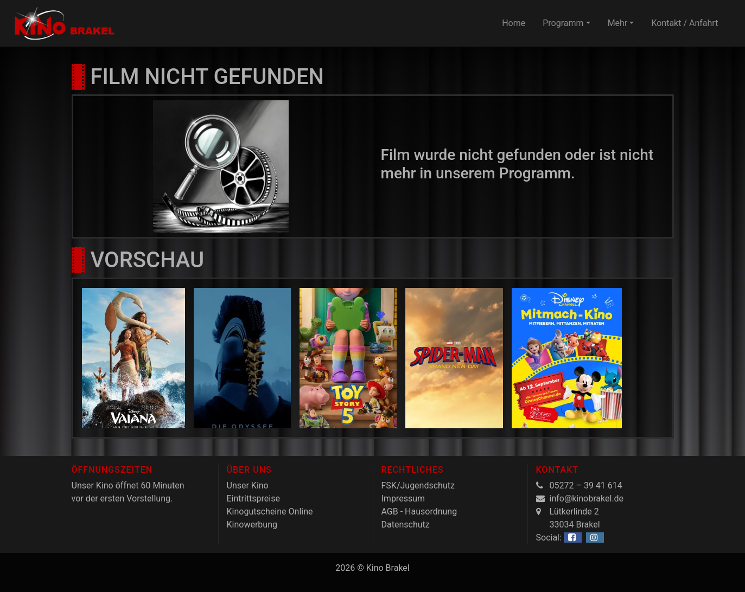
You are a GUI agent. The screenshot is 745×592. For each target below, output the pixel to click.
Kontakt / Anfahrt (684, 23)
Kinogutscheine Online (270, 511)
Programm (563, 23)
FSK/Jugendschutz (418, 485)
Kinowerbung (252, 524)
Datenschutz (405, 524)
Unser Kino (248, 485)
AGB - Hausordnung (419, 511)
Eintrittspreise (253, 498)
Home (513, 23)
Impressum (403, 498)
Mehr (618, 23)
